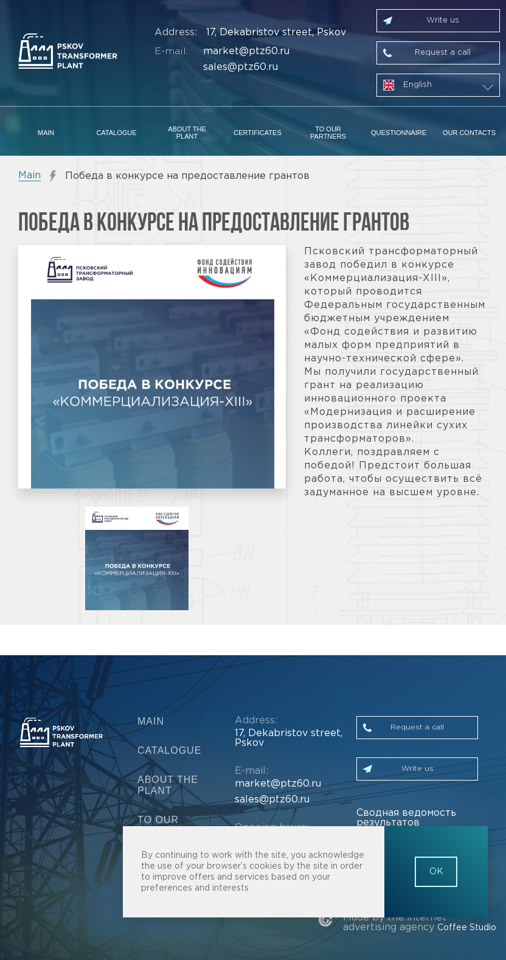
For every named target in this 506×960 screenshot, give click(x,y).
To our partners (328, 132)
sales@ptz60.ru (240, 67)
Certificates (257, 132)
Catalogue (116, 132)
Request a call (443, 52)
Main (46, 132)
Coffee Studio (466, 927)
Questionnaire (398, 132)
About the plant (187, 132)
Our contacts (469, 132)
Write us (442, 20)
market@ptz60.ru (246, 51)
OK (436, 871)
